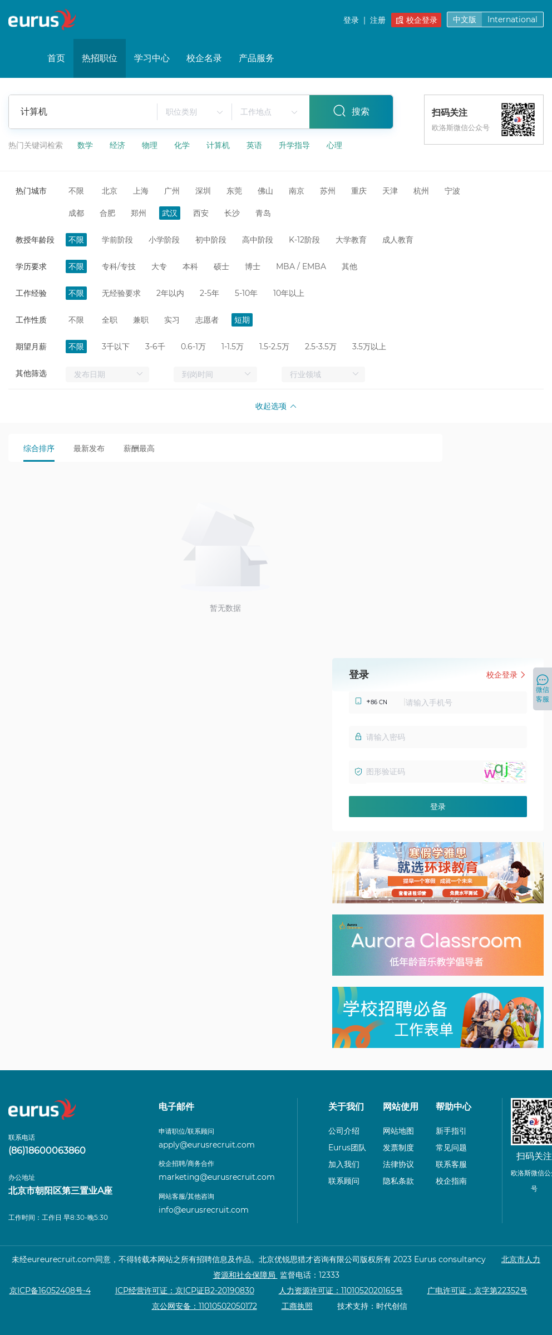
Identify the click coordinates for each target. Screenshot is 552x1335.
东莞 (234, 191)
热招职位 (99, 58)
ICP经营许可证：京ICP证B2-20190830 (184, 1290)
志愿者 (207, 320)
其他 (349, 266)
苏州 (328, 191)
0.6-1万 (193, 347)
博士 (252, 266)
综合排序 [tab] (39, 448)
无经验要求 (121, 293)
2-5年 (209, 293)
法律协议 (398, 1164)
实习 (172, 320)
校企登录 (416, 20)
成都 (76, 213)
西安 (201, 213)
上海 (141, 191)
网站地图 (398, 1131)
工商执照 (297, 1306)
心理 (334, 145)
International (512, 19)
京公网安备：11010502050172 (204, 1306)
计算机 (219, 145)
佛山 (265, 191)
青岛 (263, 213)
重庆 (359, 191)
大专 (159, 266)
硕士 (221, 266)
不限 (76, 191)
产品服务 (256, 58)
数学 (86, 145)
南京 (296, 191)
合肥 (107, 213)
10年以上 (288, 293)
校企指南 (451, 1181)
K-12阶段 (304, 240)
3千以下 (116, 347)
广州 (172, 191)
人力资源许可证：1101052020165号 (341, 1290)
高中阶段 (257, 240)
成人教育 (397, 240)
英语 (255, 145)
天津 (390, 191)
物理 (151, 145)
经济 (118, 145)
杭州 (421, 191)
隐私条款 (398, 1181)
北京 (109, 191)
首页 (56, 58)
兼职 (141, 320)
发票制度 (398, 1148)
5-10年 (246, 293)
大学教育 (351, 240)
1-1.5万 (232, 347)
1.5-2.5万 (274, 347)
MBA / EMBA (301, 266)
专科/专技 (119, 266)
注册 (378, 20)
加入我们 (343, 1164)
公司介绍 (343, 1131)
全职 (109, 320)
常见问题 (451, 1148)
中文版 (464, 19)
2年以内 (170, 293)
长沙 (232, 213)
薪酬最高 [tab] (139, 448)
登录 (351, 20)
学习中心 (152, 58)
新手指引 (451, 1131)
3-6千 (155, 347)
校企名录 (204, 58)
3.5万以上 (369, 347)
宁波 (452, 191)
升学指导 (295, 145)
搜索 (351, 110)
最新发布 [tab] (89, 448)
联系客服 (451, 1164)
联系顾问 (343, 1181)
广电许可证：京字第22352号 (477, 1290)
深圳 (203, 191)
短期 (242, 320)
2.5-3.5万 (321, 347)
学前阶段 (117, 240)
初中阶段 (210, 240)
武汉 (170, 213)
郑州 (138, 213)
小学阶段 (164, 240)
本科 (190, 266)
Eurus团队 (347, 1148)
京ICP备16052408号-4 (50, 1290)
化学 (183, 145)
